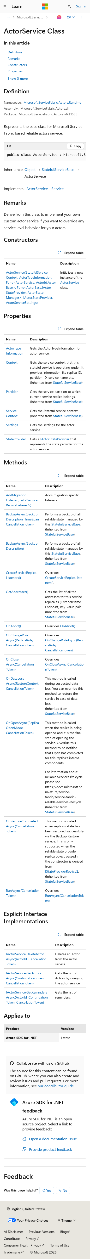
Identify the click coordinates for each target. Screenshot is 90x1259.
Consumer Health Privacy (22, 1245)
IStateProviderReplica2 (61, 871)
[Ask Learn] (59, 17)
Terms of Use (59, 1245)
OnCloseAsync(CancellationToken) (20, 664)
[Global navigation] (5, 6)
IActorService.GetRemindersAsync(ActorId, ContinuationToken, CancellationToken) (27, 997)
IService (57, 188)
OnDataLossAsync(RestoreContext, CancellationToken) (22, 683)
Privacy (30, 1238)
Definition (15, 52)
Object (30, 169)
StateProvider (16, 439)
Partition (12, 391)
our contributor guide (56, 1085)
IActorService (36, 188)
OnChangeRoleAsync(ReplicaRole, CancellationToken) (20, 640)
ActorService (69, 282)
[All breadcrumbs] (8, 17)
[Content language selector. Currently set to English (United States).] (26, 1209)
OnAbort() (13, 626)
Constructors (17, 64)
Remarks (14, 58)
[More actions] (82, 17)
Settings (12, 425)
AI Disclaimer (13, 1231)
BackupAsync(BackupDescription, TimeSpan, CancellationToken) (23, 519)
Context (12, 362)
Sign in (81, 6)
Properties (15, 71)
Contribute (12, 1238)
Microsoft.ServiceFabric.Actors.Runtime (31, 17)
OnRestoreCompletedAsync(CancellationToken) (22, 826)
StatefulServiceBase (58, 169)
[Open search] (69, 6)
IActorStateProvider (54, 439)
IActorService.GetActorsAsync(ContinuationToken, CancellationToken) (25, 978)
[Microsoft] (45, 6)
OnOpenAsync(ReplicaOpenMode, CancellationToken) (22, 727)
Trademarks (12, 1252)
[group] (45, 155)
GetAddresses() (17, 591)
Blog (63, 1231)
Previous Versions (41, 1231)
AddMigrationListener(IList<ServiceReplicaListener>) (21, 500)
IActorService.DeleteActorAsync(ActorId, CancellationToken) (26, 959)
